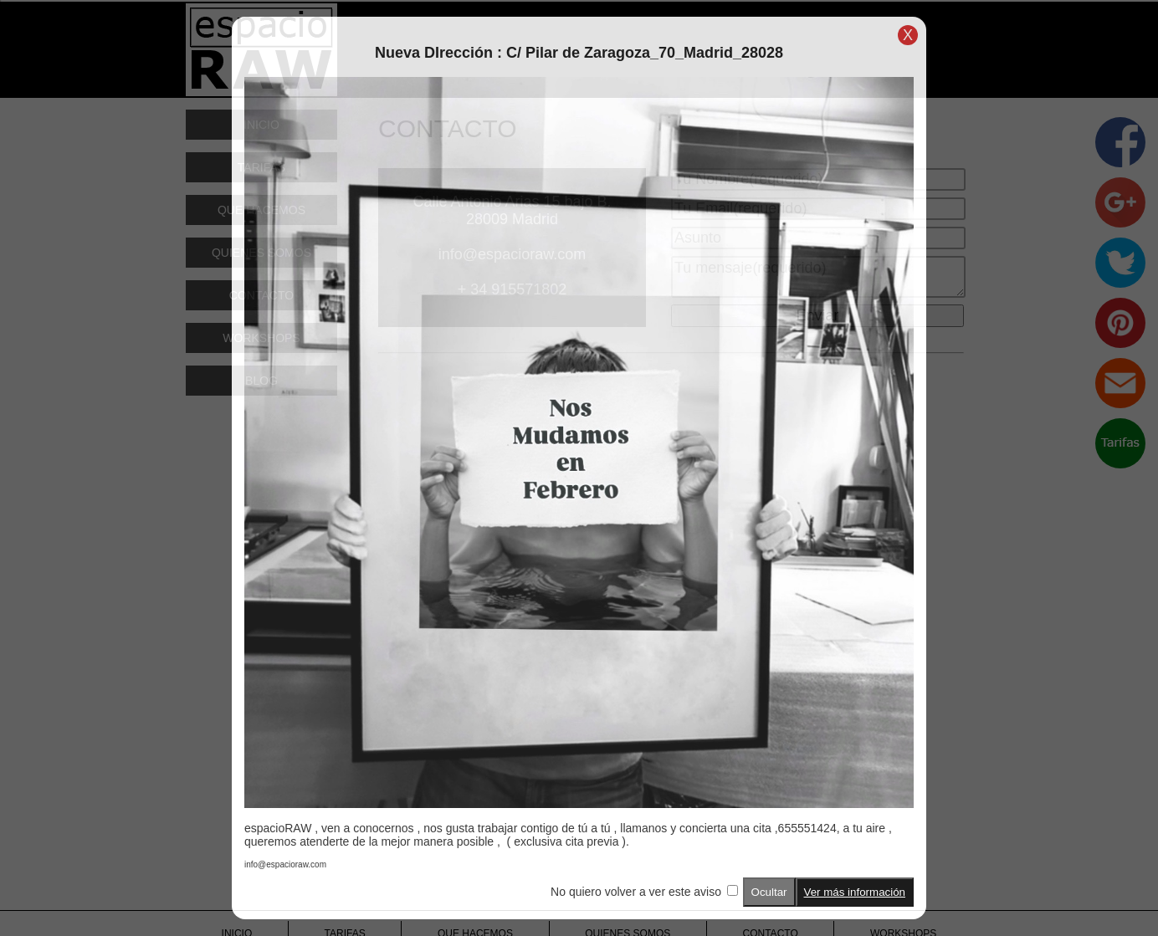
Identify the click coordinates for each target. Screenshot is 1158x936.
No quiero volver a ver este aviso (636, 891)
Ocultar (769, 892)
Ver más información (854, 892)
